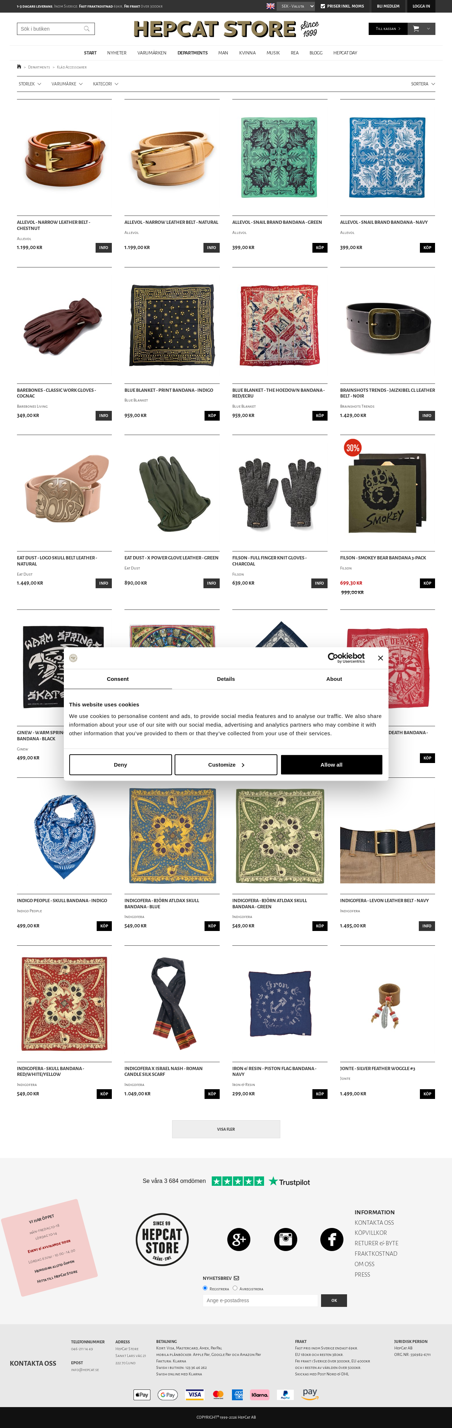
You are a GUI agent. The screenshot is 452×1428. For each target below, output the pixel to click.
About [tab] (334, 679)
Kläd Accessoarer (72, 67)
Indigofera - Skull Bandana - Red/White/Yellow (50, 1072)
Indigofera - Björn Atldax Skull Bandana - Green (269, 904)
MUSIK (273, 53)
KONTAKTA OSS (374, 1223)
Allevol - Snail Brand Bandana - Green (277, 222)
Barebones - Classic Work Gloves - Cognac (56, 393)
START (90, 53)
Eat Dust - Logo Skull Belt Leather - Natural (57, 561)
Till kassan (386, 28)
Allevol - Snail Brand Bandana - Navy (384, 222)
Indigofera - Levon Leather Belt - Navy (384, 901)
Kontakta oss (33, 1363)
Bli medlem (388, 6)
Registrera (219, 1289)
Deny (120, 764)
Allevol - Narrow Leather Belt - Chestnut (53, 225)
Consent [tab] (118, 679)
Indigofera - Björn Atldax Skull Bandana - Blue (161, 904)
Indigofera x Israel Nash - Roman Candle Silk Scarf (163, 1072)
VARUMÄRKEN (152, 53)
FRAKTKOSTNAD (376, 1254)
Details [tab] (226, 679)
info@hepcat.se (85, 1369)
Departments (39, 67)
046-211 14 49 (82, 1349)
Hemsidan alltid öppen (54, 1266)
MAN (223, 53)
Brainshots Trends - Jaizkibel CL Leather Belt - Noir (387, 393)
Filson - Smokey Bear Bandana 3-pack (383, 558)
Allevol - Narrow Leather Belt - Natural (171, 222)
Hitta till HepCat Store (57, 1277)
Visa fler (226, 1129)
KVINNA (247, 53)
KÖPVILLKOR (371, 1233)
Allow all (332, 764)
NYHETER (116, 53)
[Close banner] (380, 658)
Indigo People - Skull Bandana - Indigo (62, 901)
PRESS (362, 1274)
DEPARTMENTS (192, 53)
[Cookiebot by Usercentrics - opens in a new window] (333, 658)
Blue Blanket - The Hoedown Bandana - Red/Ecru (278, 393)
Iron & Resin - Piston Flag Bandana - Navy (274, 1072)
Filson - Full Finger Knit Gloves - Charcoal (269, 561)
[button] (416, 29)
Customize (226, 764)
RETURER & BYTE (376, 1243)
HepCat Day (345, 53)
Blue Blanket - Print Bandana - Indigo (168, 390)
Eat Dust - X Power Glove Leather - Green (171, 558)
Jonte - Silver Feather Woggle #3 (377, 1069)
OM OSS (364, 1264)
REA (295, 53)
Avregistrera (251, 1289)
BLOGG (316, 53)
